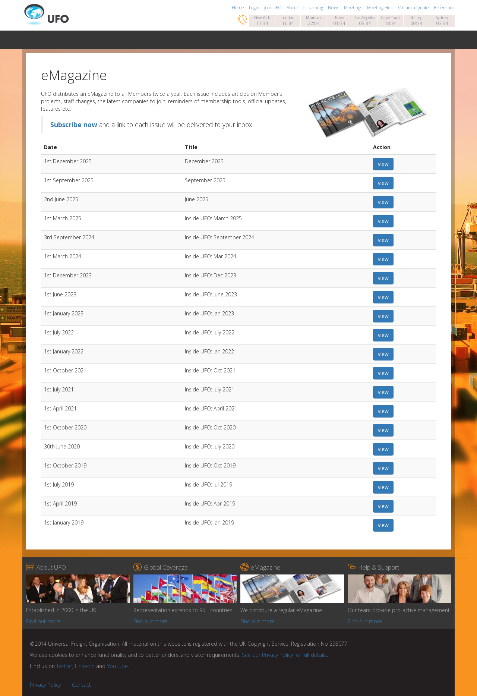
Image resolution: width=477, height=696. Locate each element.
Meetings (353, 7)
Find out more (43, 621)
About (293, 7)
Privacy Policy (45, 684)
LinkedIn (85, 666)
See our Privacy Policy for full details (284, 654)
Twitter (64, 666)
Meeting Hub (380, 7)
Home (238, 7)
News (334, 7)
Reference (444, 7)
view (383, 163)
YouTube (117, 666)
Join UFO (273, 7)
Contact (81, 684)
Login (254, 7)
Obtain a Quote (414, 7)
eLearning (313, 7)
